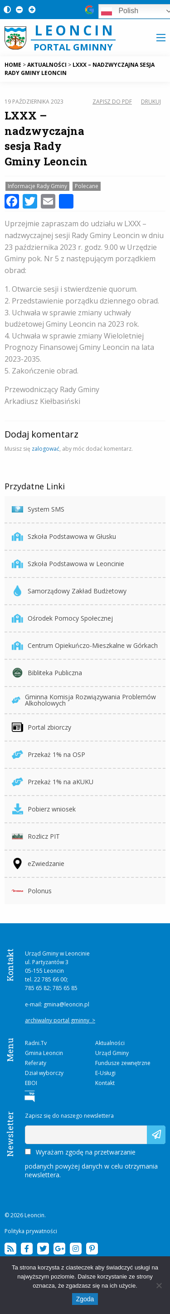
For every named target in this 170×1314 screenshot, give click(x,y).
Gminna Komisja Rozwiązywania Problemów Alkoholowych (84, 699)
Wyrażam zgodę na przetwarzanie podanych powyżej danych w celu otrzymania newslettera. (91, 1163)
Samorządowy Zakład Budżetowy (69, 591)
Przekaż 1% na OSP (48, 754)
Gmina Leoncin (44, 1053)
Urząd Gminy (112, 1053)
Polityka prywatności (31, 1231)
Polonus (32, 890)
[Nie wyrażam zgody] (158, 1285)
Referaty (35, 1063)
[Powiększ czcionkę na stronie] (30, 9)
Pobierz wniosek (44, 809)
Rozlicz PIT (36, 836)
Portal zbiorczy (41, 727)
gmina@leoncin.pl (66, 1004)
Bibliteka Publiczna (47, 672)
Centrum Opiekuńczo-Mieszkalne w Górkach (85, 645)
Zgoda (85, 1299)
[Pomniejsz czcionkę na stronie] (17, 9)
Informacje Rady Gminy (37, 186)
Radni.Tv (36, 1043)
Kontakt (105, 1083)
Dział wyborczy (44, 1073)
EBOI (31, 1083)
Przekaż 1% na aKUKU (52, 781)
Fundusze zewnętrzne (123, 1063)
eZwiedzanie (38, 863)
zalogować (45, 449)
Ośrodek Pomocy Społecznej (62, 618)
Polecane (86, 186)
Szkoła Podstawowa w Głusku (64, 536)
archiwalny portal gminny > (60, 1020)
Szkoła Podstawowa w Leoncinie (68, 563)
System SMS (38, 509)
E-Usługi (105, 1073)
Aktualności (110, 1043)
